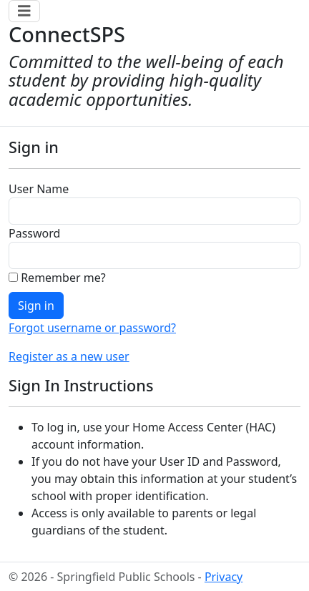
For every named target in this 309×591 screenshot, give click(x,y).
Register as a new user (69, 356)
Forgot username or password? (92, 328)
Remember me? (57, 277)
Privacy (223, 577)
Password (34, 233)
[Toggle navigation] (24, 11)
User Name (39, 189)
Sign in (36, 305)
